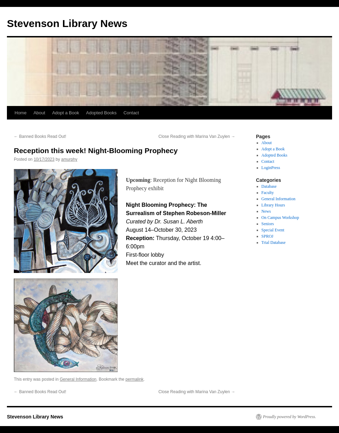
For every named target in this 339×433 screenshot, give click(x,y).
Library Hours (273, 205)
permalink (135, 379)
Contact (131, 112)
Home (21, 112)
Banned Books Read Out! (40, 136)
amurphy (69, 159)
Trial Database (274, 242)
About (39, 112)
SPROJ (268, 236)
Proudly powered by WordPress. (289, 416)
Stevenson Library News (67, 23)
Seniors (268, 223)
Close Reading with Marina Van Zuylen (196, 136)
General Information (78, 379)
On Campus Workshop (280, 217)
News (266, 211)
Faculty (268, 192)
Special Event (273, 230)
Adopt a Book (65, 112)
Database (269, 186)
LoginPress (271, 167)
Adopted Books (101, 112)
